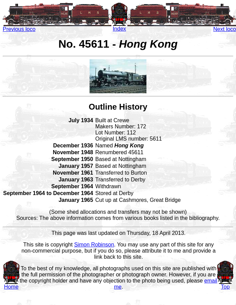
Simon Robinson (94, 244)
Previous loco (57, 26)
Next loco (181, 26)
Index (119, 26)
